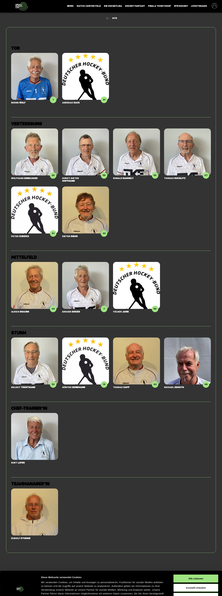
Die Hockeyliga (113, 6)
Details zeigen (166, 589)
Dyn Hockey (181, 6)
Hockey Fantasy (135, 6)
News (70, 6)
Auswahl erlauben (196, 567)
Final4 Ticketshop (159, 6)
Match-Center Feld (89, 6)
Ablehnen (196, 576)
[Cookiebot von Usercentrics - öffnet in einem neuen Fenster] (20, 590)
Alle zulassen (195, 557)
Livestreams (199, 6)
